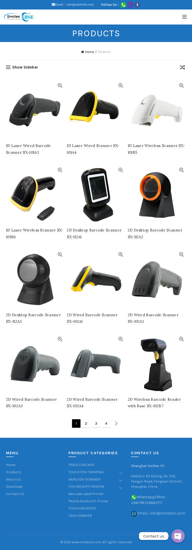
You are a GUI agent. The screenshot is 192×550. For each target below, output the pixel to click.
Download (14, 486)
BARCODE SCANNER (84, 479)
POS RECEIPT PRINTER (86, 486)
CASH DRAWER (80, 516)
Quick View (60, 85)
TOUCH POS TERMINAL (86, 472)
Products (13, 472)
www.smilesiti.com (86, 542)
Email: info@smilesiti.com (161, 513)
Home (89, 52)
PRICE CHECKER (81, 465)
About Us (13, 479)
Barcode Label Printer (86, 494)
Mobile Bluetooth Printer (88, 501)
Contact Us (15, 494)
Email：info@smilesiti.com (74, 4)
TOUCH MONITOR (82, 508)
